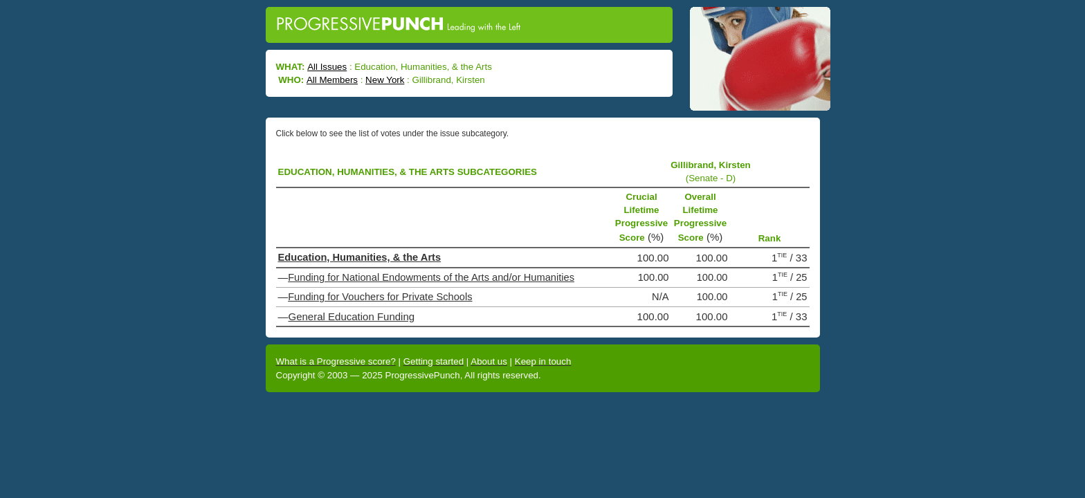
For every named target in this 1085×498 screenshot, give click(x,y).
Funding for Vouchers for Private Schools (380, 296)
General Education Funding (352, 316)
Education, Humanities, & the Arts (359, 257)
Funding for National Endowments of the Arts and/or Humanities (431, 277)
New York (384, 80)
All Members (332, 80)
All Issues (327, 67)
